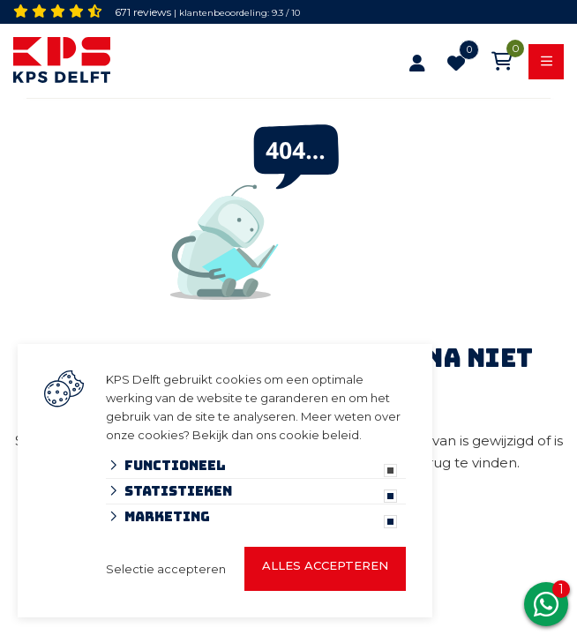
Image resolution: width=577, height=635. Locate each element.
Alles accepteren (325, 565)
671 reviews (143, 12)
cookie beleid (319, 435)
